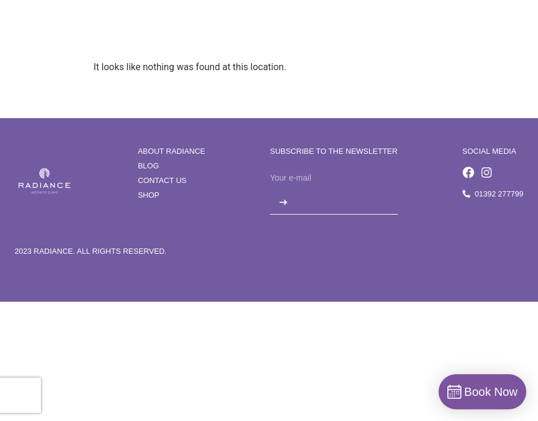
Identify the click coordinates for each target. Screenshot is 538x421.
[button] (451, 33)
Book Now (494, 33)
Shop (149, 195)
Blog (148, 166)
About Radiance (171, 151)
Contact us (162, 180)
